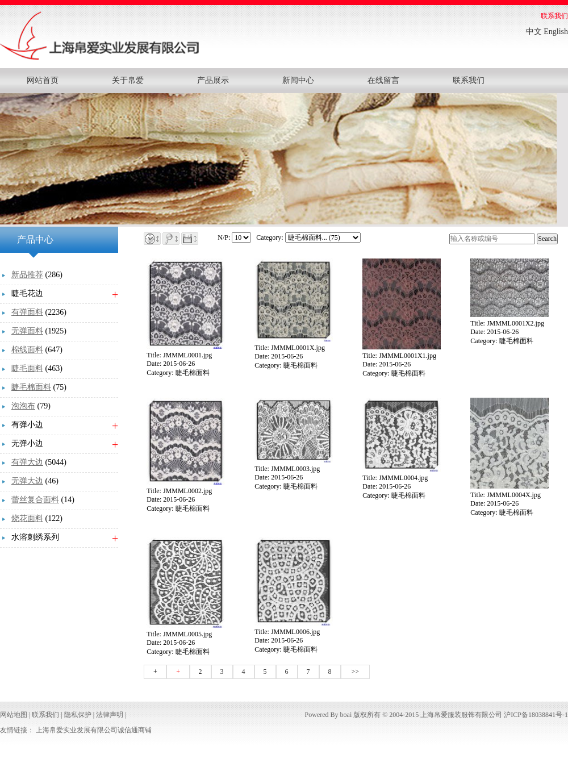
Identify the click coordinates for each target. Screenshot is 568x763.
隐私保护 (77, 715)
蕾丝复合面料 (35, 499)
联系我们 (554, 16)
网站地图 (13, 715)
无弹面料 (27, 331)
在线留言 (383, 80)
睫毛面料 (27, 368)
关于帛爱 (128, 80)
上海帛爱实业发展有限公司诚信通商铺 (94, 730)
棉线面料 (27, 349)
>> (355, 672)
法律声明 (109, 715)
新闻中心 (298, 80)
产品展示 (213, 80)
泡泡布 (23, 406)
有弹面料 (27, 312)
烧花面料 (27, 518)
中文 (534, 31)
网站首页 (43, 80)
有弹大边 (27, 462)
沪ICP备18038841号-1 (536, 715)
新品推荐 (27, 274)
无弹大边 (27, 481)
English (556, 31)
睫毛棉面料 (31, 387)
